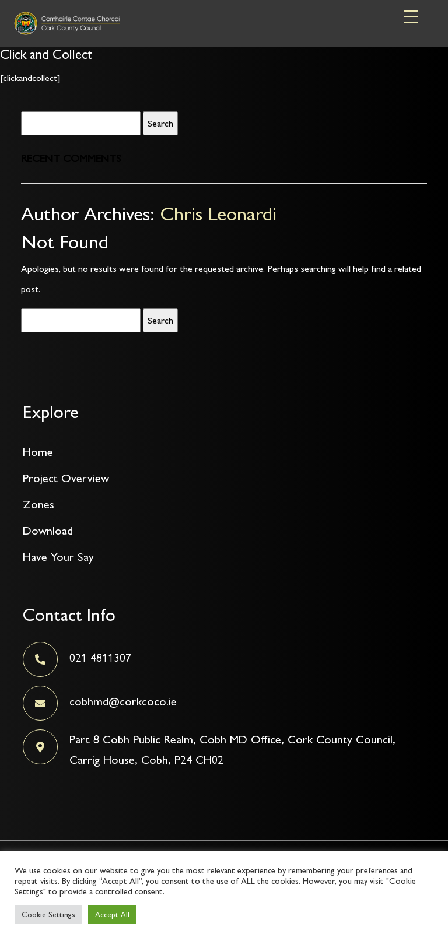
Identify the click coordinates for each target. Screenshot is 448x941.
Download (48, 531)
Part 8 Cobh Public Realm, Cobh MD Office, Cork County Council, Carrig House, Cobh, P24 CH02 (232, 749)
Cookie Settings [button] (48, 914)
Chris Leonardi (218, 213)
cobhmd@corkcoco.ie (123, 701)
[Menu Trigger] (411, 16)
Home (38, 452)
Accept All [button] (112, 914)
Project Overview (66, 478)
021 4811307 (100, 658)
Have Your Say (58, 557)
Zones (38, 504)
